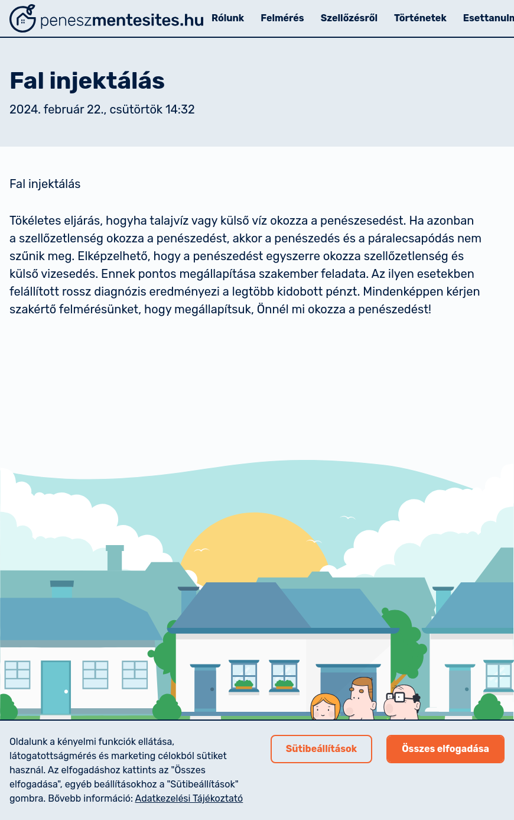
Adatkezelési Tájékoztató (189, 798)
